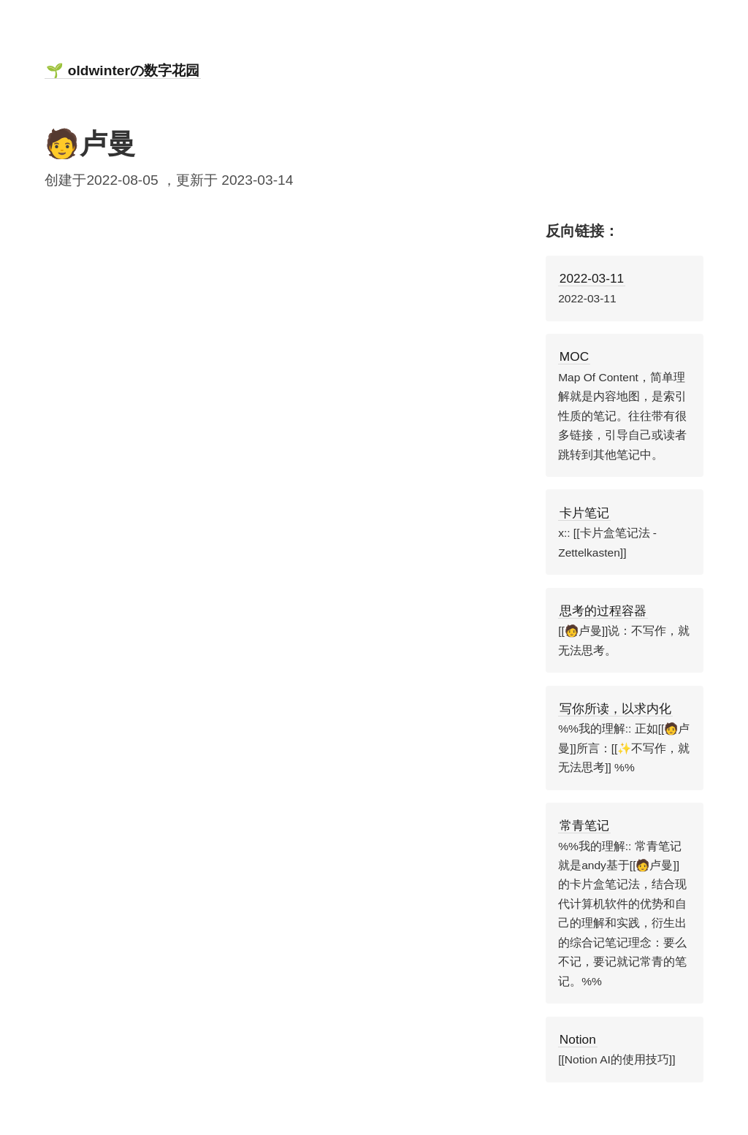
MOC (574, 356)
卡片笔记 (584, 512)
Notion (578, 1039)
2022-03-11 (592, 278)
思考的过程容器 (603, 610)
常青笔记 (584, 825)
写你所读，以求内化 (615, 708)
